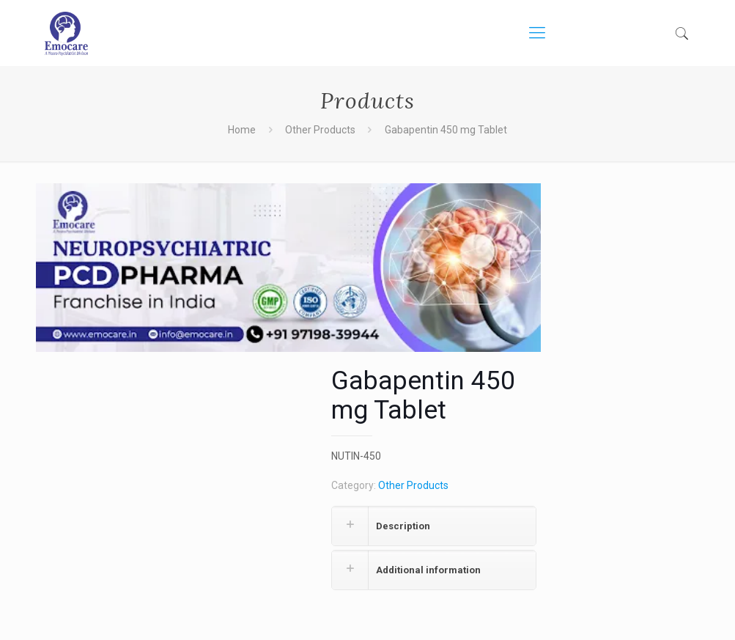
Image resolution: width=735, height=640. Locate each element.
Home (242, 130)
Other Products (320, 130)
